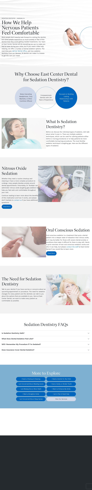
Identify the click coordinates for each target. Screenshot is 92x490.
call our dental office (19, 51)
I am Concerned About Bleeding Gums (30, 384)
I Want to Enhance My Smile (61, 389)
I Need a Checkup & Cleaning (30, 379)
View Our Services (61, 399)
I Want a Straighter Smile (31, 394)
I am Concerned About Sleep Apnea (31, 399)
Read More (6, 206)
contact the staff (72, 247)
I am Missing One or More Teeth (30, 389)
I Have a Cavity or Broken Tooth (61, 384)
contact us (18, 200)
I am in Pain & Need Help (61, 394)
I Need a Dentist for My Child (61, 379)
